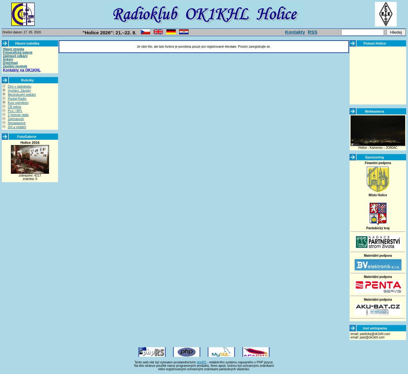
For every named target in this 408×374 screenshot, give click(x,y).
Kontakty (295, 32)
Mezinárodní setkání (22, 94)
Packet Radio (17, 98)
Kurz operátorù (18, 102)
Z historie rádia (18, 115)
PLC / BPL (15, 111)
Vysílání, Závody (19, 90)
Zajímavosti (16, 119)
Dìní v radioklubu (19, 86)
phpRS (201, 362)
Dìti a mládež (17, 127)
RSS (312, 32)
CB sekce (14, 107)
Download (10, 63)
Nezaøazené (17, 123)
